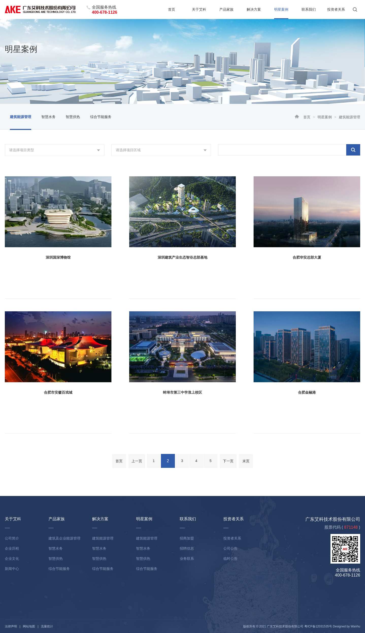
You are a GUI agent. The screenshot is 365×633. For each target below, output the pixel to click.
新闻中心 (12, 569)
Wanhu (355, 626)
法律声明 (11, 626)
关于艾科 (199, 9)
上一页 (136, 461)
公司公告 (230, 548)
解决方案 (254, 9)
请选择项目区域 (128, 150)
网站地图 (29, 626)
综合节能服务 (100, 117)
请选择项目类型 (21, 150)
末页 (246, 461)
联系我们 (309, 9)
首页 (171, 9)
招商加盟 (187, 538)
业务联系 (187, 559)
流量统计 (47, 626)
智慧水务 (48, 117)
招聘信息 (187, 548)
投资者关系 (336, 9)
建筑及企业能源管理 (64, 538)
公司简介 (12, 538)
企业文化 (12, 559)
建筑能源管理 (20, 117)
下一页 (228, 461)
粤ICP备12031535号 (318, 626)
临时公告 (230, 559)
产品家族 (226, 9)
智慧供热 (73, 117)
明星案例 (281, 9)
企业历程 (12, 548)
